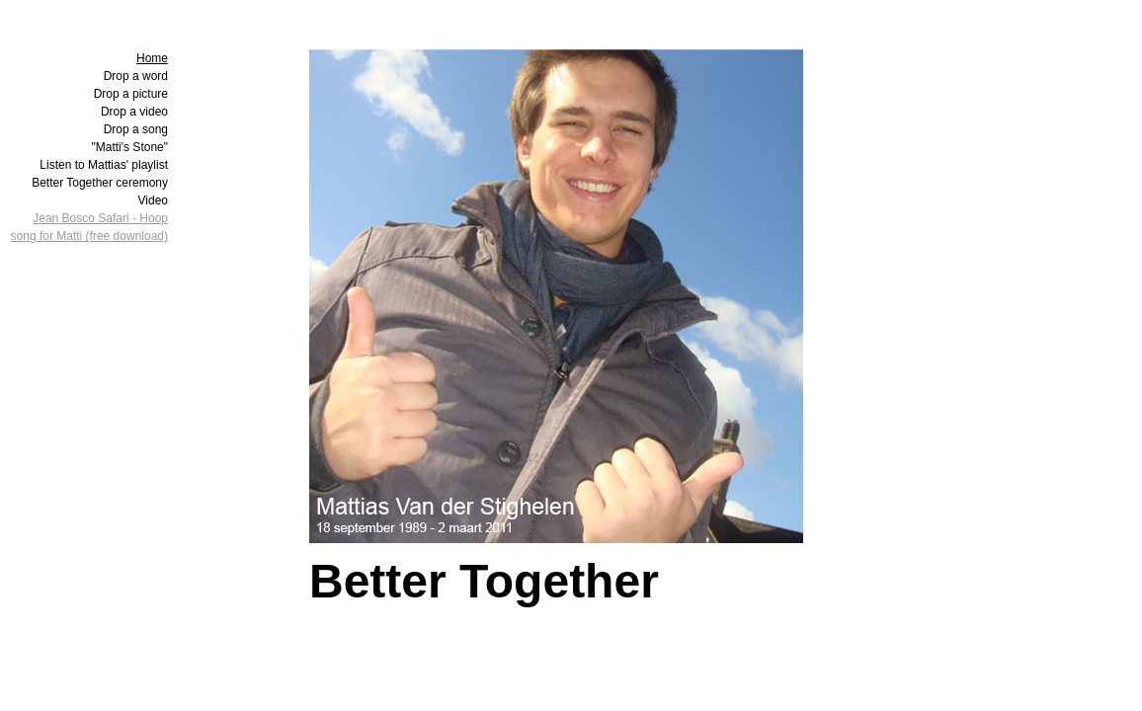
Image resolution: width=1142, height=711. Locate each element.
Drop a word (136, 76)
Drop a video (134, 111)
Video (153, 200)
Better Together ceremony (100, 183)
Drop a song (136, 129)
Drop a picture (131, 94)
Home (152, 58)
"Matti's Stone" (129, 147)
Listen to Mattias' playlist (104, 165)
